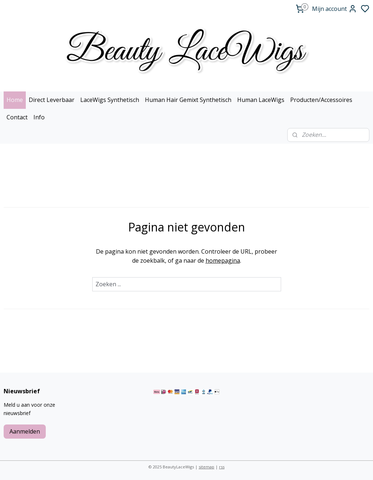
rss (221, 466)
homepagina (223, 260)
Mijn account (334, 8)
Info (39, 117)
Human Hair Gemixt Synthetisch (188, 100)
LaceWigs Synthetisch (109, 100)
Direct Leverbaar (51, 100)
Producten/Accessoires (321, 100)
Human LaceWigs (260, 100)
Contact (17, 117)
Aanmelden (24, 431)
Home (15, 100)
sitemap (206, 466)
